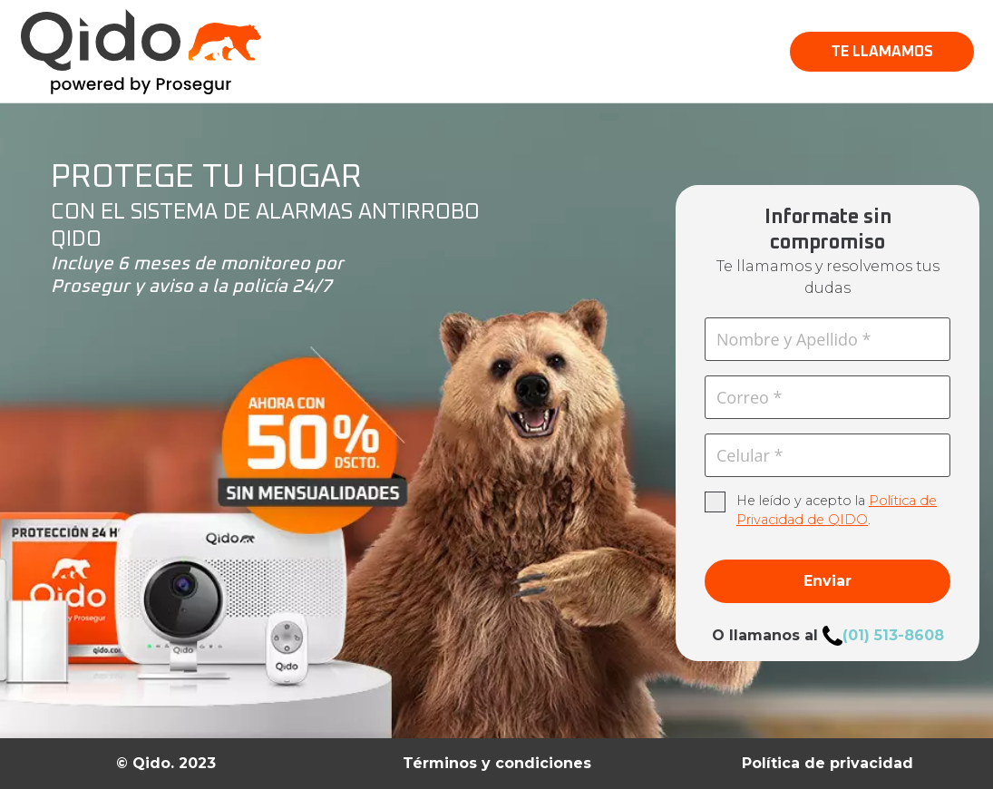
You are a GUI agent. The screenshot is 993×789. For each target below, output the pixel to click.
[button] (882, 52)
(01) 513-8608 (893, 635)
